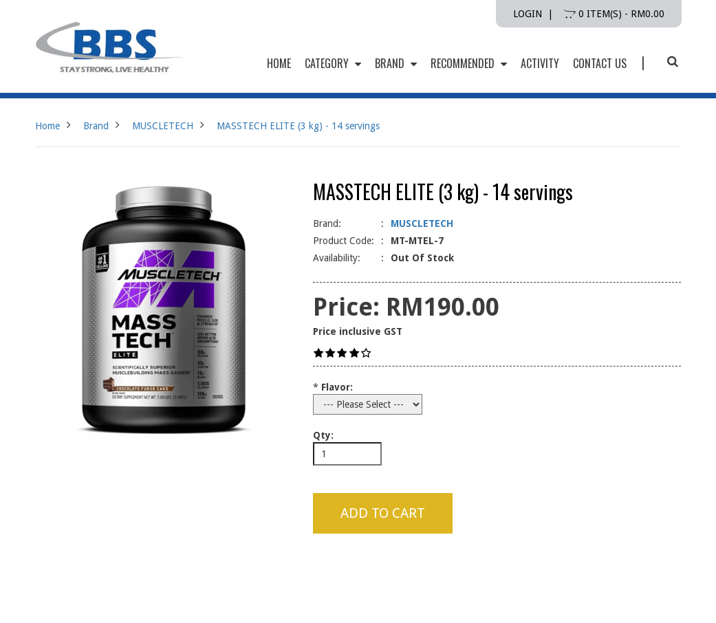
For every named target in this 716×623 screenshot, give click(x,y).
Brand (396, 63)
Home (47, 125)
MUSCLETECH (162, 125)
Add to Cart (382, 513)
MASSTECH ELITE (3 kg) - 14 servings (298, 125)
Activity (540, 63)
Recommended (469, 63)
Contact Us (600, 63)
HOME (279, 63)
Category (333, 63)
